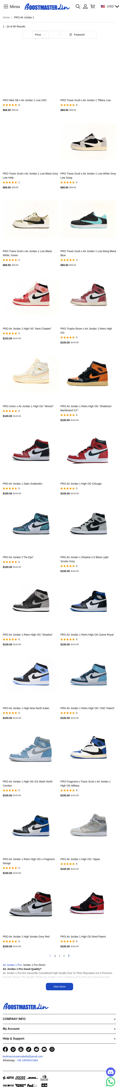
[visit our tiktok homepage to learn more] (28, 1049)
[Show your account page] (85, 6)
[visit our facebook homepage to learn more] (5, 1049)
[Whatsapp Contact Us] (110, 1081)
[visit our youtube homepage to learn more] (21, 1049)
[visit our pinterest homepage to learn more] (13, 1049)
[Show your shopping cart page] (92, 6)
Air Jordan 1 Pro (12, 964)
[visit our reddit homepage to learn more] (36, 1049)
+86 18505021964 (27, 1060)
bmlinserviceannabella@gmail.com (23, 1056)
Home (6, 17)
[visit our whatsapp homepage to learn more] (52, 1049)
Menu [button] (15, 6)
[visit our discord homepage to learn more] (44, 1049)
